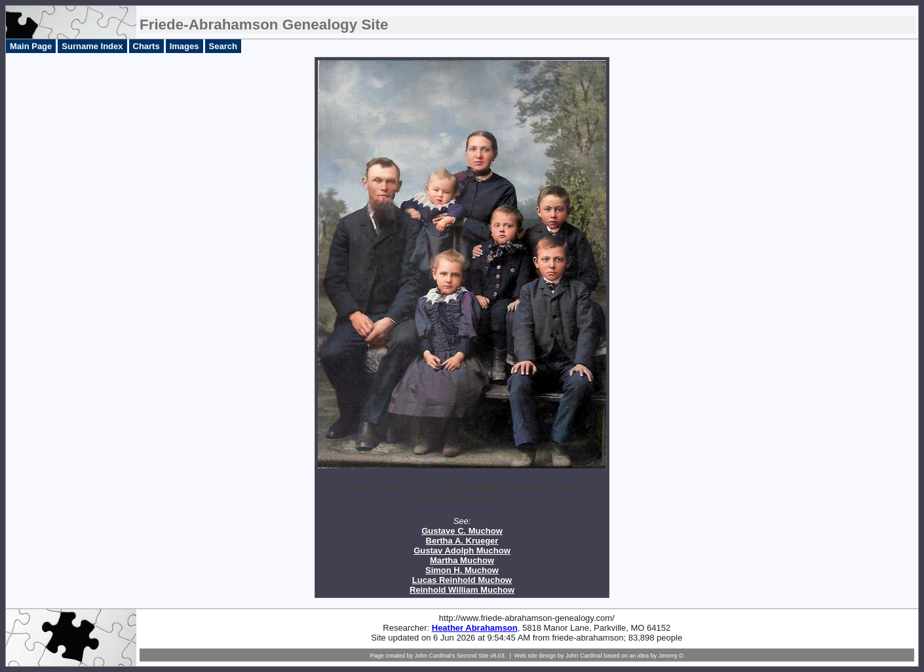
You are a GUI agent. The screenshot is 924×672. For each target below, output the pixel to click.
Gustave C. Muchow (462, 531)
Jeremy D (671, 655)
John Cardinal (584, 655)
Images (184, 46)
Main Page (31, 46)
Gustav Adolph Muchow (462, 550)
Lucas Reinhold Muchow (462, 580)
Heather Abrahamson (475, 628)
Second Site (473, 655)
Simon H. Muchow (462, 570)
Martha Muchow (462, 560)
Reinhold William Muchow (462, 590)
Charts (146, 46)
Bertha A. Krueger (462, 541)
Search (223, 46)
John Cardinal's (434, 655)
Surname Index (92, 46)
